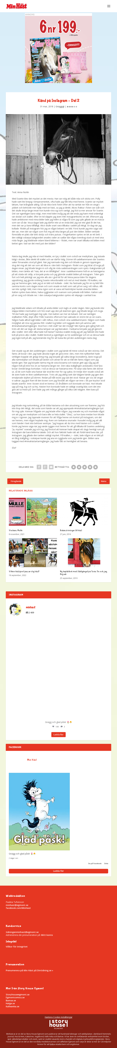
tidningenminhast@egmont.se (22, 932)
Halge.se (10, 1003)
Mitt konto (47, 935)
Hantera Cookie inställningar (58, 1017)
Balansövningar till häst (71, 530)
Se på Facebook (95, 863)
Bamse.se (11, 1000)
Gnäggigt (60, 106)
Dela (106, 863)
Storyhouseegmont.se (17, 994)
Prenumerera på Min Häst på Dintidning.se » (29, 970)
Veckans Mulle (16, 530)
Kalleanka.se (12, 1006)
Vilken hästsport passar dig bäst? (24, 571)
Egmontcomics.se (15, 997)
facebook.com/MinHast (18, 908)
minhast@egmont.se (17, 905)
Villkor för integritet (17, 946)
